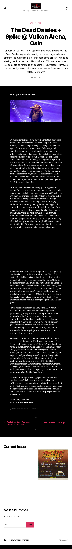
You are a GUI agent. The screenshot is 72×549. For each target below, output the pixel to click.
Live (31, 26)
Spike (14, 412)
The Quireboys (34, 412)
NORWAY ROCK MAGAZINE (20, 544)
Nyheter (38, 26)
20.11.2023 (37, 81)
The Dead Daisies (22, 412)
